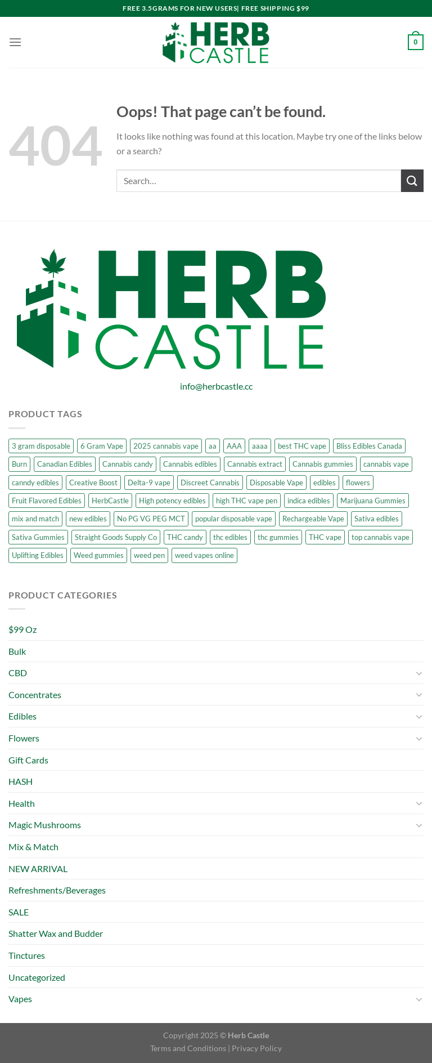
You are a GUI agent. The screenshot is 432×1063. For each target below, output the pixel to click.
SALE (18, 911)
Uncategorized (36, 977)
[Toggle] (419, 673)
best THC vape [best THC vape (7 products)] (302, 445)
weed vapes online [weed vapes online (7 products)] (204, 555)
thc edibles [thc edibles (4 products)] (230, 537)
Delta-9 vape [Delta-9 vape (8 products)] (149, 482)
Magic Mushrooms (44, 824)
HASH (20, 781)
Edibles (22, 716)
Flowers (23, 738)
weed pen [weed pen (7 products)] (149, 555)
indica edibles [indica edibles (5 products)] (308, 500)
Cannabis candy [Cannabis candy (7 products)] (127, 463)
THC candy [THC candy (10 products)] (185, 537)
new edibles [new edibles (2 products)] (88, 518)
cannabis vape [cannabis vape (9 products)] (386, 463)
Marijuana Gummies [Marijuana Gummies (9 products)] (373, 500)
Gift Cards (28, 759)
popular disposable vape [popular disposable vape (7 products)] (233, 518)
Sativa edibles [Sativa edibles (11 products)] (376, 518)
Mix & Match (33, 846)
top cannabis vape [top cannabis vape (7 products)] (381, 537)
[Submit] (412, 180)
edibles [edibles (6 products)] (324, 482)
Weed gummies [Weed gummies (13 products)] (99, 555)
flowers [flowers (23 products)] (358, 482)
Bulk (17, 651)
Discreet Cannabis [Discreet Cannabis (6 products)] (210, 482)
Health (21, 803)
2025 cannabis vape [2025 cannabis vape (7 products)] (166, 445)
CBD (17, 672)
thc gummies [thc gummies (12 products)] (278, 537)
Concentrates (34, 694)
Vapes (20, 998)
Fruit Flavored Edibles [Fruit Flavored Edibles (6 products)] (47, 500)
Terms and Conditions (188, 1048)
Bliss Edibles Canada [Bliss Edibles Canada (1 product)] (369, 445)
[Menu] (15, 42)
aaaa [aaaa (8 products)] (260, 445)
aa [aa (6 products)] (213, 445)
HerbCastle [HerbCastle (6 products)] (110, 500)
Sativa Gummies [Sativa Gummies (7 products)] (38, 537)
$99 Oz (22, 629)
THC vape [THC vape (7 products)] (325, 537)
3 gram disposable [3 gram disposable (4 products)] (41, 445)
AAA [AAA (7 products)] (234, 445)
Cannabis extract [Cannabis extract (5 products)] (254, 463)
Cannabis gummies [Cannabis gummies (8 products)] (322, 463)
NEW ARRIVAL (38, 868)
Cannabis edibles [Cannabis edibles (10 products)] (190, 463)
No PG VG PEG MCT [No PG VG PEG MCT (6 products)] (151, 518)
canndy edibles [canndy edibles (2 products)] (35, 482)
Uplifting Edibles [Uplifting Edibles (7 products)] (38, 555)
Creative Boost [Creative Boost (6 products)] (93, 482)
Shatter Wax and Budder (55, 933)
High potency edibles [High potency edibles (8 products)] (172, 500)
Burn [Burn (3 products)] (19, 463)
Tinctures (26, 955)
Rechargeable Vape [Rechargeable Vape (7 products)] (313, 518)
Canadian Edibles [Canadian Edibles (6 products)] (64, 463)
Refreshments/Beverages (57, 890)
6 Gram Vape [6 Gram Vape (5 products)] (101, 445)
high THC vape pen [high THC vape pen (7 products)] (246, 500)
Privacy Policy (257, 1048)
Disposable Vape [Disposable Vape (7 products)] (276, 482)
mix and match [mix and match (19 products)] (35, 518)
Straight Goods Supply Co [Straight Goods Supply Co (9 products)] (116, 537)
